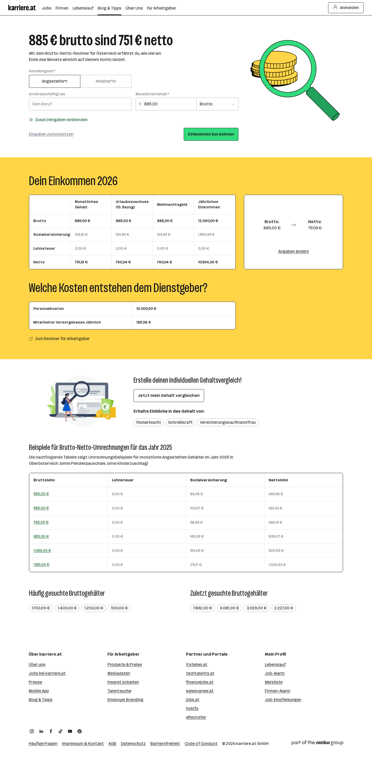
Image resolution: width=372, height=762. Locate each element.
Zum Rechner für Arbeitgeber (59, 338)
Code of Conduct (201, 743)
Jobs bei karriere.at (47, 673)
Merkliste (274, 682)
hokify (192, 708)
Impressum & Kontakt (83, 743)
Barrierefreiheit (165, 743)
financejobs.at (200, 682)
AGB (112, 743)
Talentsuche (119, 690)
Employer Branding (125, 699)
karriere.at (246, 743)
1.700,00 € (41, 608)
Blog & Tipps (40, 699)
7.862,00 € (202, 608)
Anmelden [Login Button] (346, 8)
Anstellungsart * (42, 71)
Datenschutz (133, 743)
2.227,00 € (283, 608)
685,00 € (41, 508)
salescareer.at (200, 690)
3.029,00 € (257, 608)
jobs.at (192, 699)
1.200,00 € (93, 608)
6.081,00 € (229, 608)
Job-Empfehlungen (283, 699)
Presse (35, 682)
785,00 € (41, 522)
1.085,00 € (42, 550)
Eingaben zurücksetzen (51, 134)
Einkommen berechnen (211, 134)
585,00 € (41, 493)
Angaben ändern (293, 251)
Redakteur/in (148, 422)
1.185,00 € (41, 564)
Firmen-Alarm (277, 690)
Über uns (37, 664)
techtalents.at (200, 673)
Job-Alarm (275, 673)
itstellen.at (196, 664)
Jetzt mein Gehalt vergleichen (169, 395)
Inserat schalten (123, 682)
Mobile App (39, 690)
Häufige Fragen (43, 743)
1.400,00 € (67, 608)
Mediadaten (118, 673)
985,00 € (41, 536)
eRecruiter (196, 717)
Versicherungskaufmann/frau (228, 422)
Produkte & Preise (124, 664)
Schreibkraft (180, 422)
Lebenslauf (275, 664)
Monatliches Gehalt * (152, 94)
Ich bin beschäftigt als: (47, 94)
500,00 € (119, 608)
